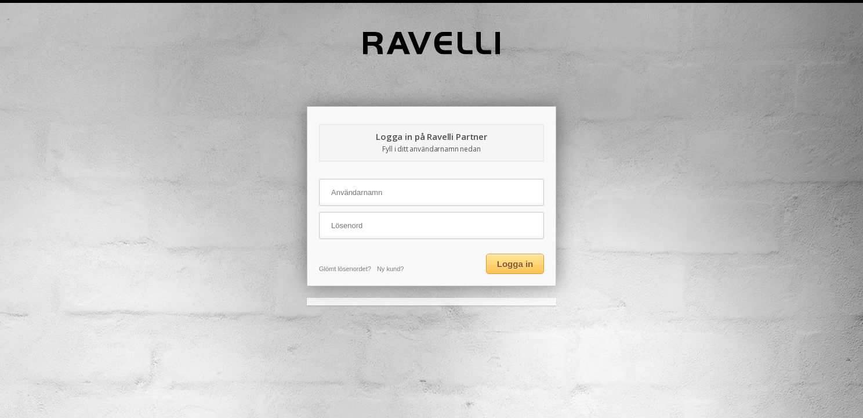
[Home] (431, 51)
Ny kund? (390, 268)
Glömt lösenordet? (345, 268)
